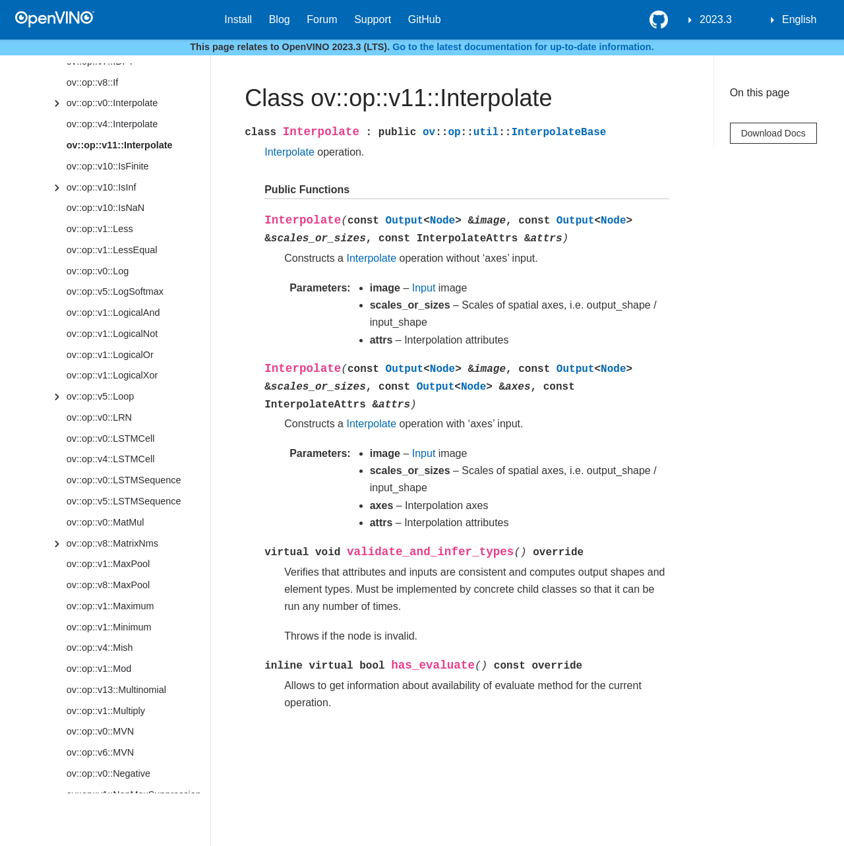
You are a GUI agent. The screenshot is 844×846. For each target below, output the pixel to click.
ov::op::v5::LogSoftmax (115, 291)
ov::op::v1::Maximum (110, 606)
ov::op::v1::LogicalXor (112, 375)
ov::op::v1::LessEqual (112, 250)
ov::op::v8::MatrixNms (112, 543)
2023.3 (716, 19)
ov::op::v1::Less (100, 229)
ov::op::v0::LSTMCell (111, 438)
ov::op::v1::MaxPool (108, 564)
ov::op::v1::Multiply (106, 711)
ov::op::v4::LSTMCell (111, 459)
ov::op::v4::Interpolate (112, 124)
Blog (279, 19)
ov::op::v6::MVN (100, 752)
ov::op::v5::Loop (100, 396)
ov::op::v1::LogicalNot (112, 333)
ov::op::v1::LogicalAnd (113, 312)
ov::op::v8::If (92, 82)
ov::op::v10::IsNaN (105, 207)
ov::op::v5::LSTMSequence (124, 501)
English (799, 19)
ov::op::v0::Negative (108, 773)
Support (372, 19)
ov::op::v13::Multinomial (116, 689)
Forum (322, 19)
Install (238, 19)
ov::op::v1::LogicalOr (110, 354)
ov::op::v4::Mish (100, 647)
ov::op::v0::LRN (99, 417)
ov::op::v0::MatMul (105, 522)
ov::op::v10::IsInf (101, 187)
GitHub (424, 19)
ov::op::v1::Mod (99, 668)
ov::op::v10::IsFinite (108, 166)
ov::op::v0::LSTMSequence (124, 480)
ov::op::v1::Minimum (109, 627)
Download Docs (773, 133)
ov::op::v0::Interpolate (112, 103)
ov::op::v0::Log (98, 271)
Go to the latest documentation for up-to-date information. (523, 47)
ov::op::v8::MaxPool (108, 585)
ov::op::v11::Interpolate (120, 145)
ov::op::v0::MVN (100, 731)
